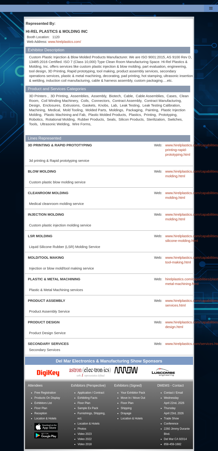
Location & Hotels (45, 418)
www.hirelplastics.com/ (64, 42)
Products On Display (47, 397)
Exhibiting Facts (88, 397)
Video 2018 (85, 444)
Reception (40, 413)
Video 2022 (85, 439)
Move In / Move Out (133, 397)
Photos (82, 428)
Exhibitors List (43, 403)
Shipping (126, 408)
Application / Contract (91, 392)
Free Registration (45, 392)
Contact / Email (173, 392)
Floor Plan (40, 408)
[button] (211, 8)
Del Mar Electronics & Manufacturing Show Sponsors (109, 361)
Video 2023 (85, 434)
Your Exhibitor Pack (133, 392)
